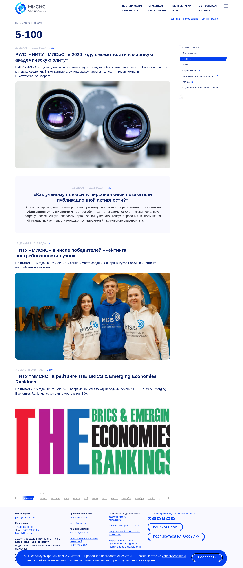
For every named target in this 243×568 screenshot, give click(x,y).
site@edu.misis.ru (117, 517)
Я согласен (207, 557)
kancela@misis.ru (24, 533)
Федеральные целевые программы (200, 87)
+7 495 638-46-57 (78, 545)
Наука (185, 64)
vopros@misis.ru (78, 523)
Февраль (55, 498)
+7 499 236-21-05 (30, 530)
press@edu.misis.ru (25, 517)
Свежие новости (190, 47)
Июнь (95, 498)
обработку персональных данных (134, 560)
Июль (104, 498)
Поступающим (189, 53)
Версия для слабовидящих (184, 18)
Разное (186, 82)
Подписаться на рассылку (176, 536)
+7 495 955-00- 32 (24, 527)
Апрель (76, 498)
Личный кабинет (210, 18)
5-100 (51, 48)
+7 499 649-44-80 (78, 517)
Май (86, 498)
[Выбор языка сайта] (225, 18)
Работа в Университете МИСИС (125, 525)
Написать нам (165, 526)
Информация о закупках (121, 540)
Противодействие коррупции (123, 543)
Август (114, 498)
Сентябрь (126, 498)
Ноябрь (151, 498)
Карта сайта (115, 520)
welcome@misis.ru (79, 532)
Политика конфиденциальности (125, 547)
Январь (43, 498)
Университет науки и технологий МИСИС (176, 513)
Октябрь (139, 498)
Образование (189, 70)
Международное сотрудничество (198, 76)
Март (66, 498)
